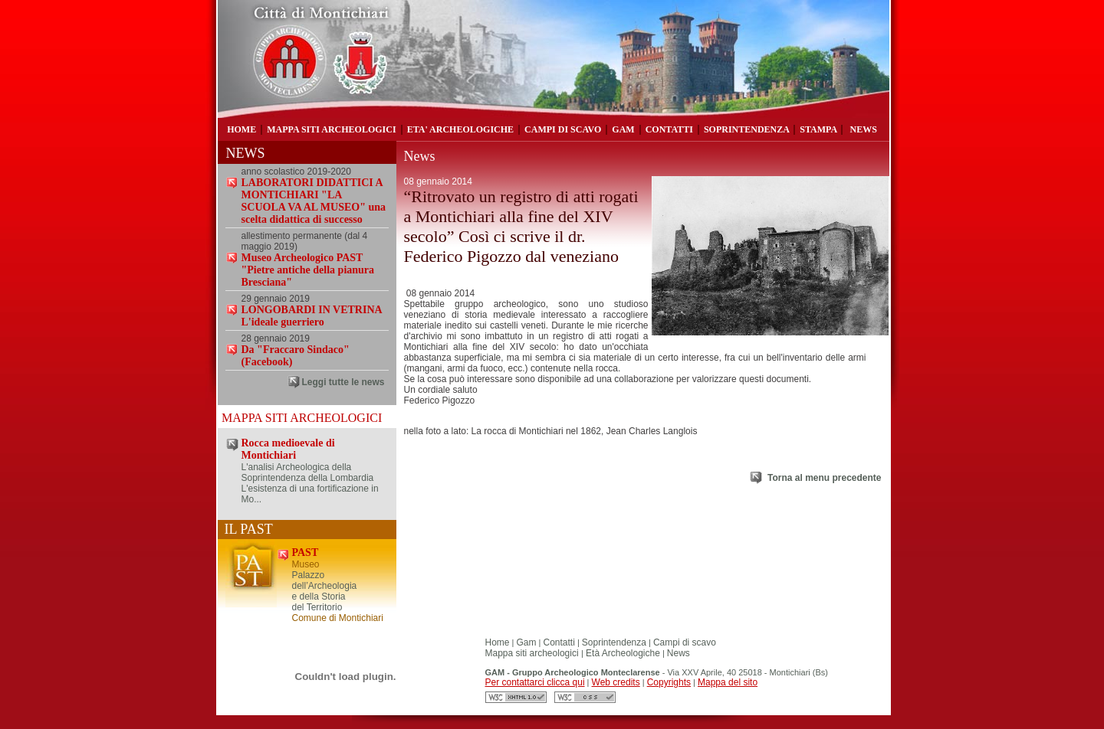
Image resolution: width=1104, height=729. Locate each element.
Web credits (616, 682)
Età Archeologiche (621, 653)
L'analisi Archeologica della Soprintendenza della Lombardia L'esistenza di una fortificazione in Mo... (310, 483)
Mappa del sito (727, 682)
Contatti (559, 642)
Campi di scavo (684, 642)
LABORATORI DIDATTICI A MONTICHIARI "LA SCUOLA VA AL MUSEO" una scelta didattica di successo (314, 201)
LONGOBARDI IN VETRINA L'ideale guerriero (312, 316)
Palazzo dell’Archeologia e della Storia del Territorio (324, 591)
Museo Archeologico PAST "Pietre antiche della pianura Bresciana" (308, 270)
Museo (306, 564)
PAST (305, 552)
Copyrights (669, 682)
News (678, 653)
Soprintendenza (614, 642)
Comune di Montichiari (337, 618)
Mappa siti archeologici (533, 653)
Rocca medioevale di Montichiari (288, 449)
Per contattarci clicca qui (535, 682)
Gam (527, 642)
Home (497, 642)
